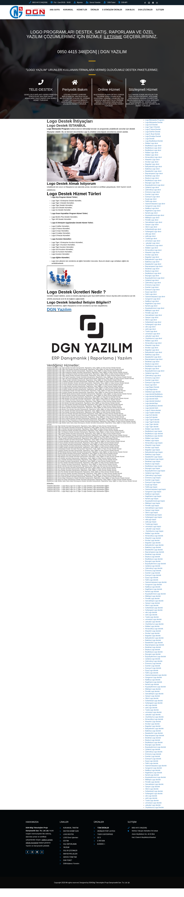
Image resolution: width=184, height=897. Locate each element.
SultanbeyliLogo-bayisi (153, 515)
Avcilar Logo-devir (151, 162)
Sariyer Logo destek (152, 604)
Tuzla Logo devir (151, 332)
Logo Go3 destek (151, 416)
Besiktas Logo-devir (152, 176)
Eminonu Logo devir (152, 286)
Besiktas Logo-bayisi (152, 462)
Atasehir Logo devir (152, 253)
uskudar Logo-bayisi (152, 529)
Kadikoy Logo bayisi (152, 495)
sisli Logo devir (150, 330)
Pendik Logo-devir (151, 221)
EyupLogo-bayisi (151, 485)
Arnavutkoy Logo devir (153, 251)
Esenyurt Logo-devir (152, 197)
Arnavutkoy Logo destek (154, 536)
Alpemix (79, 3)
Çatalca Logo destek (152, 567)
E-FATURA (99, 841)
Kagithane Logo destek (153, 590)
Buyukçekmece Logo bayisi (155, 471)
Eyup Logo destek (151, 578)
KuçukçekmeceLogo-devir (154, 216)
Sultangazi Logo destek (153, 611)
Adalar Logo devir (151, 144)
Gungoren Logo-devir (153, 207)
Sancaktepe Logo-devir (153, 223)
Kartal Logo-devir (151, 214)
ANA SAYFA (55, 10)
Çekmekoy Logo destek (153, 569)
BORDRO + (99, 845)
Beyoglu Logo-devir (152, 183)
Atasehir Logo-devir (152, 160)
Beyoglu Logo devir (152, 276)
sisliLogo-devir (150, 237)
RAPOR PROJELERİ (68, 854)
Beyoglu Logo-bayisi (152, 469)
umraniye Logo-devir (152, 241)
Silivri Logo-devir (151, 228)
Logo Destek (149, 139)
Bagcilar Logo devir (152, 258)
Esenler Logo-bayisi (152, 481)
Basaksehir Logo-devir (153, 172)
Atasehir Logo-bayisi (152, 446)
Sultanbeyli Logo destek (154, 608)
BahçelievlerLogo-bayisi (154, 453)
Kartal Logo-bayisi (151, 499)
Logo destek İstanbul (153, 402)
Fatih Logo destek (151, 581)
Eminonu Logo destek (153, 571)
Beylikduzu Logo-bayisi (153, 432)
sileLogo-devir (150, 234)
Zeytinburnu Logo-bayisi (154, 532)
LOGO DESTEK (67, 835)
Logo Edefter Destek (152, 132)
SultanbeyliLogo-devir (153, 230)
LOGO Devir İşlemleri (69, 838)
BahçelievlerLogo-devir (153, 167)
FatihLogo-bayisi (151, 488)
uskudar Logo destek (153, 622)
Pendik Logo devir (151, 313)
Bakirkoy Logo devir (152, 262)
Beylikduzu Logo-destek (154, 434)
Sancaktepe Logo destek (154, 601)
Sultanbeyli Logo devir (153, 323)
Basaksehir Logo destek (154, 550)
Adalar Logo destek (152, 430)
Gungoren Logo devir (152, 300)
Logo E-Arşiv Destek (152, 135)
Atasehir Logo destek (153, 539)
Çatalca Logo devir (152, 281)
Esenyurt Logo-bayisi (153, 483)
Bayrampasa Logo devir (154, 267)
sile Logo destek (151, 613)
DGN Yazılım (59, 310)
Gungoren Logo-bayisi (153, 492)
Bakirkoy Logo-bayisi (152, 455)
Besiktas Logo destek (153, 555)
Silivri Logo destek (151, 606)
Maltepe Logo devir (152, 311)
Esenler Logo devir (152, 288)
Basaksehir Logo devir (153, 265)
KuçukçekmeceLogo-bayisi (155, 502)
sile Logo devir (150, 327)
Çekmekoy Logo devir (153, 190)
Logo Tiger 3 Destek (152, 128)
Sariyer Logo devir (151, 318)
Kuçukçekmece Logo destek (155, 594)
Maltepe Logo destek (153, 597)
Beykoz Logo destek (152, 557)
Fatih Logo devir (151, 295)
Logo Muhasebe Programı (154, 121)
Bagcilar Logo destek (153, 543)
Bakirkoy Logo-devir (152, 169)
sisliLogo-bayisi (150, 522)
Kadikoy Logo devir (152, 209)
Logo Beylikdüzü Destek (154, 142)
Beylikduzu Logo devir (153, 151)
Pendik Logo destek (152, 599)
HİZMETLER (82, 10)
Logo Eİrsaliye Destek (153, 137)
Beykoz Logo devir (152, 272)
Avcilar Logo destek (152, 541)
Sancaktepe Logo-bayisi (154, 509)
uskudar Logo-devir (152, 244)
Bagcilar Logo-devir (152, 165)
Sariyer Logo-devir (152, 225)
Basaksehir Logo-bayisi (153, 457)
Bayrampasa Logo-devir (154, 174)
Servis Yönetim (95, 3)
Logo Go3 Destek (151, 125)
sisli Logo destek (151, 615)
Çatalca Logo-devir (152, 188)
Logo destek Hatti (151, 399)
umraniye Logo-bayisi (153, 527)
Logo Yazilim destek (152, 413)
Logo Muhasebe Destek (153, 123)
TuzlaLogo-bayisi (151, 525)
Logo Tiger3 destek (152, 420)
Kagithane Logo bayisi (153, 497)
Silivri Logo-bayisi (151, 513)
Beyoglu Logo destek (153, 562)
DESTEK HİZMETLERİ (69, 832)
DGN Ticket (112, 3)
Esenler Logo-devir (152, 195)
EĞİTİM (64, 841)
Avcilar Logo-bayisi (152, 448)
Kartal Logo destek (152, 592)
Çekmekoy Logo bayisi (153, 476)
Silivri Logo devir (151, 320)
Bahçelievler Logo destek (154, 546)
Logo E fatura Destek (153, 130)
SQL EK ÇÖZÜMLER (68, 851)
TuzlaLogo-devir (151, 239)
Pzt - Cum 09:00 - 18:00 (61, 3)
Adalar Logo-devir (151, 153)
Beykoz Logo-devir (152, 179)
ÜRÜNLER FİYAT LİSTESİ (104, 832)
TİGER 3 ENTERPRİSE (103, 835)
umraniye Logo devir (152, 334)
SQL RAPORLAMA (68, 845)
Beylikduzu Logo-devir (153, 146)
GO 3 (97, 838)
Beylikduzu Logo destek (154, 437)
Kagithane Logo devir (153, 211)
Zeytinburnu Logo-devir (154, 246)
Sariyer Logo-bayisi (152, 511)
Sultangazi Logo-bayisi (153, 518)
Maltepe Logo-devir (152, 218)
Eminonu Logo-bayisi (153, 478)
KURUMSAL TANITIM (69, 828)
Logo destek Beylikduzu (154, 395)
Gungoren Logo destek (153, 585)
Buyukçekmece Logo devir (154, 186)
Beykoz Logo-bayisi (152, 464)
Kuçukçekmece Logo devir (154, 309)
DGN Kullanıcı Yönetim (69, 864)
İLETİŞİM (160, 10)
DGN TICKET (66, 861)
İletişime (113, 37)
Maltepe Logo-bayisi (152, 504)
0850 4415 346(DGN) (38, 3)
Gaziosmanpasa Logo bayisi (155, 490)
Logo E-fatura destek (153, 411)
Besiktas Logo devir (152, 269)
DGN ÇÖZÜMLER (145, 10)
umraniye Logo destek (153, 620)
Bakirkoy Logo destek (153, 548)
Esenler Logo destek (152, 574)
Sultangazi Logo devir (153, 325)
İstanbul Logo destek (153, 392)
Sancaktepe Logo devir (153, 316)
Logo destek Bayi (151, 404)
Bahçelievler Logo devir (153, 260)
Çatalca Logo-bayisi (152, 474)
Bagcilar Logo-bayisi (152, 450)
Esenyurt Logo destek (153, 576)
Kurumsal (68, 10)
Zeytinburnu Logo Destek (154, 808)
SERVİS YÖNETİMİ (68, 858)
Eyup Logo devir (151, 293)
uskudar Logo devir (152, 337)
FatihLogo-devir (151, 202)
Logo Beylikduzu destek (154, 406)
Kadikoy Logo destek (152, 587)
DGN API (126, 3)
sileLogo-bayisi (150, 520)
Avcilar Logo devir (151, 255)
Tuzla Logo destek (152, 618)
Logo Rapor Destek (152, 388)
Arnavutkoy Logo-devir (153, 158)
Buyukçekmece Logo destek (155, 564)
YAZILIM (64, 848)
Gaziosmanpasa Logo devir (155, 204)
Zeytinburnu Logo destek (154, 625)
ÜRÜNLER (95, 10)
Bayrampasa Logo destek (154, 553)
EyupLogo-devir (151, 200)
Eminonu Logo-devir (152, 193)
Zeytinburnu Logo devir (153, 339)
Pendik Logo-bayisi (152, 506)
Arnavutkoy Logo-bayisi (153, 443)
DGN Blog (130, 10)
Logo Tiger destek (151, 425)
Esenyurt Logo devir (152, 290)
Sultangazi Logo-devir (153, 232)
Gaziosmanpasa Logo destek (156, 583)
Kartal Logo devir (151, 306)
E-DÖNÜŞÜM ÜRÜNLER (112, 10)
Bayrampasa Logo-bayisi (154, 460)
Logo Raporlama (151, 390)
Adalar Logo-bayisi (152, 439)
